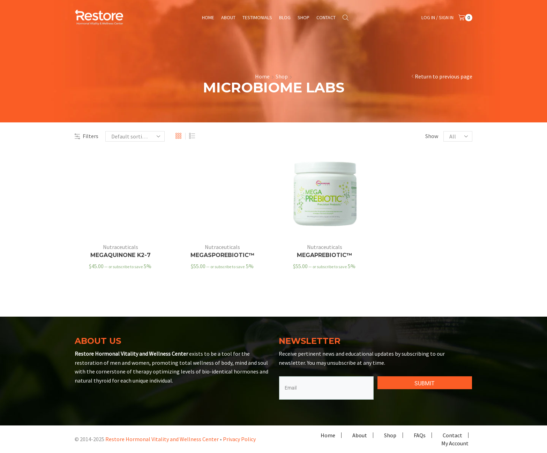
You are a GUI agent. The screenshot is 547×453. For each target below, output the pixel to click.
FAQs (420, 435)
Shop (303, 17)
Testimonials (257, 17)
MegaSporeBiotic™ (222, 255)
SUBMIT (424, 383)
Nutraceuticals (120, 246)
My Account (455, 443)
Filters (86, 136)
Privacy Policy (239, 439)
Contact (326, 17)
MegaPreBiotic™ (324, 255)
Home (208, 17)
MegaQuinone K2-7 (120, 255)
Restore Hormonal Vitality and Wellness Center (162, 439)
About (228, 17)
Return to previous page (443, 76)
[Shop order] (135, 136)
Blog (285, 17)
